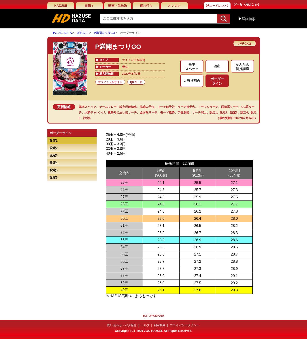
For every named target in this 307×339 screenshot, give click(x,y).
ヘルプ (145, 325)
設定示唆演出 (128, 107)
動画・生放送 (117, 5)
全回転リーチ (148, 112)
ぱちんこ (83, 32)
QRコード (136, 82)
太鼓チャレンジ (95, 112)
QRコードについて (217, 5)
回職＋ (89, 5)
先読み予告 (147, 107)
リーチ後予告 (186, 107)
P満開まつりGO (104, 32)
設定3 (233, 112)
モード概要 (167, 112)
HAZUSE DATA (62, 32)
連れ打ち (146, 5)
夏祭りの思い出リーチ (122, 112)
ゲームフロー (107, 107)
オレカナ (174, 5)
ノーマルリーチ (208, 107)
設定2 (223, 112)
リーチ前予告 (166, 107)
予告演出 (183, 112)
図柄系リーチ (230, 107)
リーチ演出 (199, 112)
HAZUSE (60, 5)
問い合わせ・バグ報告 (121, 325)
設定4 (244, 112)
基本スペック (87, 107)
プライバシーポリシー (184, 325)
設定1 (213, 112)
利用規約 (159, 325)
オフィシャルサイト (110, 82)
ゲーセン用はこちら (247, 4)
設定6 (87, 118)
